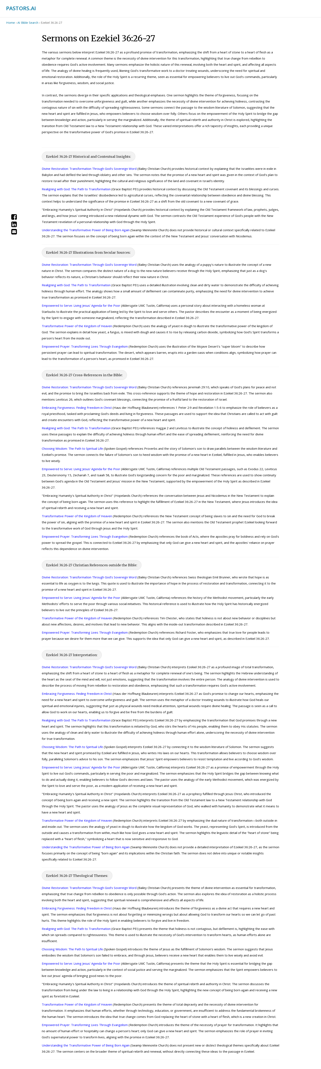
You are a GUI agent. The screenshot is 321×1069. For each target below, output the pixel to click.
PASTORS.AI (21, 8)
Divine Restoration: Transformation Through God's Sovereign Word (89, 169)
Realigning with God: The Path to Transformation (76, 189)
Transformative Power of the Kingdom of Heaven (77, 326)
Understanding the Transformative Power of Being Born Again (86, 230)
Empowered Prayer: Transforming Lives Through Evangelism (85, 346)
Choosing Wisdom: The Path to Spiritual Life (72, 448)
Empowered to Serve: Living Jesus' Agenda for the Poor (81, 305)
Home (10, 22)
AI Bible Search (27, 22)
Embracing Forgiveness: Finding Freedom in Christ (77, 408)
